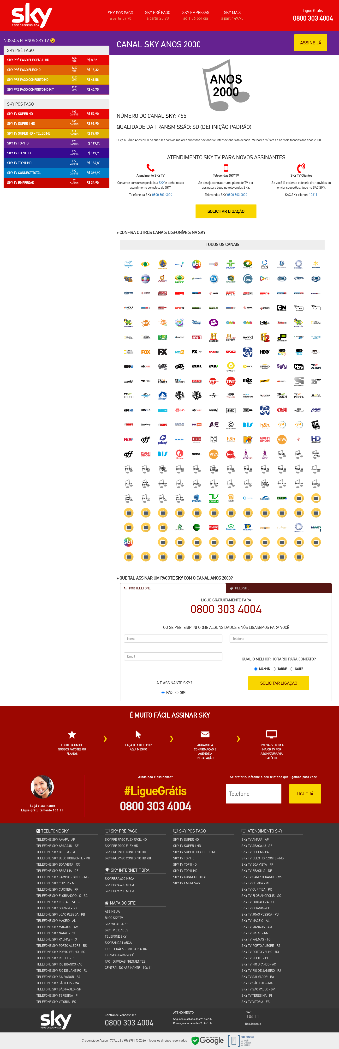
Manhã (264, 669)
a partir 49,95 (232, 18)
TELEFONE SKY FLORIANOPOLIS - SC (62, 896)
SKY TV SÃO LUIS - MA (257, 983)
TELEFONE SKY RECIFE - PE (55, 958)
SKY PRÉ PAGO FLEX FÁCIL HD (126, 839)
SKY (170, 116)
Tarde (282, 669)
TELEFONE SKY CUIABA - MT (56, 883)
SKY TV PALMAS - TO (256, 939)
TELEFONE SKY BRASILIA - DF (57, 871)
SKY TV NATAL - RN (255, 933)
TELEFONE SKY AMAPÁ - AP (55, 839)
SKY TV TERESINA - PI (257, 995)
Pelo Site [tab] (240, 588)
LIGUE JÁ (305, 793)
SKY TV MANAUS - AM (257, 927)
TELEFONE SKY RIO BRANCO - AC (59, 964)
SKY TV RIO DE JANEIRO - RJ (261, 970)
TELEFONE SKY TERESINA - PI (57, 995)
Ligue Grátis (313, 10)
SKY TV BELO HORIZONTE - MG (263, 858)
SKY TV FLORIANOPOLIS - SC (261, 896)
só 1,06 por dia (195, 18)
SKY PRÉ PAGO (157, 12)
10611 (313, 195)
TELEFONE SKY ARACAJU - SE (57, 846)
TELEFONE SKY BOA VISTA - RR (58, 864)
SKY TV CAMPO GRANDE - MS (262, 877)
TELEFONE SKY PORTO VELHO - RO (60, 952)
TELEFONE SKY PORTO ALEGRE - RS (61, 945)
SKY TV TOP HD (184, 858)
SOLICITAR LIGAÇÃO (226, 211)
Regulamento (253, 1023)
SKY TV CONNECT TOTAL (190, 877)
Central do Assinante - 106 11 (128, 968)
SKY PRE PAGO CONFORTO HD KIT (128, 858)
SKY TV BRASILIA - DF (257, 871)
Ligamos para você (119, 955)
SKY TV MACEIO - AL (256, 921)
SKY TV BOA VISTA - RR (257, 864)
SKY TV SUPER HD (186, 839)
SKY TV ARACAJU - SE (257, 846)
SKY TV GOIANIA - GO (256, 908)
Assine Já (112, 911)
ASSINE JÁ (310, 42)
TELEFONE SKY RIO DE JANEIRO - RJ (61, 970)
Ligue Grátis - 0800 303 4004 (126, 949)
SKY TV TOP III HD (185, 871)
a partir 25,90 (158, 18)
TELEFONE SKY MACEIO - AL (56, 921)
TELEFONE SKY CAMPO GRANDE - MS (62, 877)
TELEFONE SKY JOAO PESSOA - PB (60, 914)
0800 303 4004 (313, 18)
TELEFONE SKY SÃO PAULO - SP (58, 989)
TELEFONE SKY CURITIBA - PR (57, 889)
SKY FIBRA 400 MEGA (119, 885)
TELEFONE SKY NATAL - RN (55, 933)
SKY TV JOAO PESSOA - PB (260, 914)
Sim (182, 692)
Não (169, 692)
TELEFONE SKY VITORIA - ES (56, 1002)
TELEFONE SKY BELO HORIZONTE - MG (63, 858)
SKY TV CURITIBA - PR (257, 889)
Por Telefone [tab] (137, 588)
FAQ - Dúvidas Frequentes (125, 961)
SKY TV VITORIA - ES (256, 1002)
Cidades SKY (256, 1041)
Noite (299, 669)
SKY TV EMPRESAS (186, 883)
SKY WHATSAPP (116, 924)
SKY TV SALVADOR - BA (258, 977)
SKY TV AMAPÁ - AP (255, 839)
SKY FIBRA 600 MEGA (119, 879)
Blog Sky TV (114, 918)
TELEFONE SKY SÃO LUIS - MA (57, 983)
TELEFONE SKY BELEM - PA (55, 852)
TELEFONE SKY (115, 936)
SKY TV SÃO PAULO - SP (258, 989)
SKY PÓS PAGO (120, 13)
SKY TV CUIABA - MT (256, 883)
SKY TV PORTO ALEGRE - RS (261, 945)
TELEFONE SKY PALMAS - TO (56, 939)
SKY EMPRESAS (195, 12)
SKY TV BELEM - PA (255, 852)
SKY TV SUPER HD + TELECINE (194, 852)
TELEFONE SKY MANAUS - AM (57, 927)
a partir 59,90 (120, 18)
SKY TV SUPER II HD (187, 846)
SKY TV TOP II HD (185, 864)
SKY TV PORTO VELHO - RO (260, 952)
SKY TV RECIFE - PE (255, 958)
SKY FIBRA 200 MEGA (119, 891)
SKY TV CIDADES (116, 930)
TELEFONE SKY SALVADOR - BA (58, 977)
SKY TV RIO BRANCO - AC (259, 964)
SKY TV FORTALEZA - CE (258, 902)
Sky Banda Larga (118, 943)
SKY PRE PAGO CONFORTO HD (125, 852)
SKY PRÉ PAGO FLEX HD (121, 846)
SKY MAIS (232, 12)
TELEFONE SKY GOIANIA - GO (56, 908)
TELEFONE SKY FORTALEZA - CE (59, 902)
